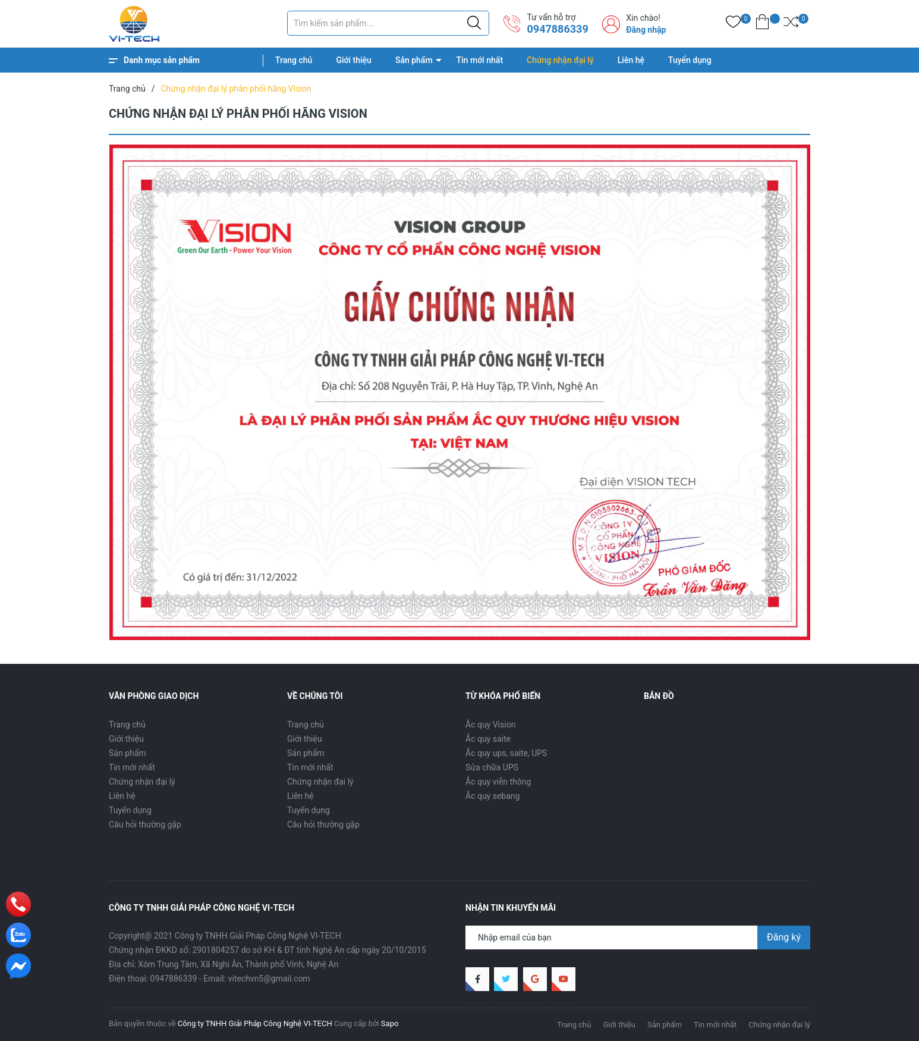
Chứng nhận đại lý (560, 60)
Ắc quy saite (488, 739)
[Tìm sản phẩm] (388, 23)
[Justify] (474, 23)
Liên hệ (631, 60)
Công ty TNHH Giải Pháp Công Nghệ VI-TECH (255, 1023)
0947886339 (557, 29)
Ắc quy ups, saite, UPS (506, 753)
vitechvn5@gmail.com (269, 978)
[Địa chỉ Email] (637, 937)
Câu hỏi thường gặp (145, 824)
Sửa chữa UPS (491, 767)
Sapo (390, 1023)
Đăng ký (784, 937)
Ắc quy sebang (492, 796)
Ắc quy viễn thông (498, 781)
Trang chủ (293, 60)
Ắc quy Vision (490, 724)
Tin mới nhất (480, 60)
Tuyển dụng (690, 60)
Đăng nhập (646, 30)
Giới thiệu (354, 60)
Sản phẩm (414, 60)
